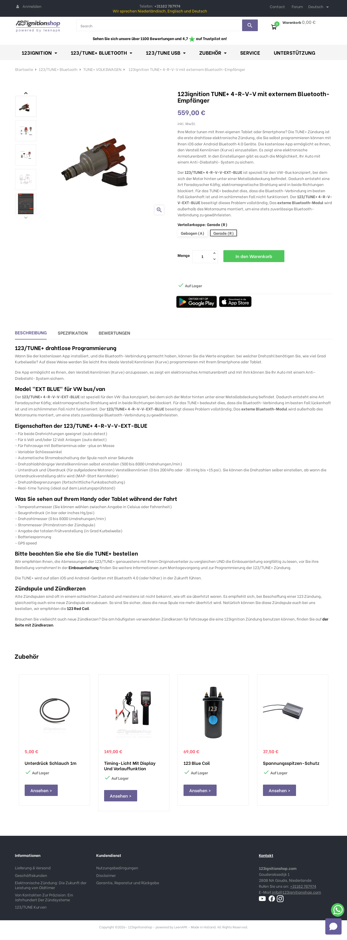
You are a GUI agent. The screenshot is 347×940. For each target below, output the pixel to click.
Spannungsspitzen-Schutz (291, 763)
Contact (277, 6)
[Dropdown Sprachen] (319, 7)
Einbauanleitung (84, 567)
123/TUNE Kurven (31, 907)
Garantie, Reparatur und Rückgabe (127, 882)
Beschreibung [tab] (31, 332)
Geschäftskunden (31, 875)
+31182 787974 (303, 886)
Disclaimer (106, 875)
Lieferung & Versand (33, 867)
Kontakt (266, 855)
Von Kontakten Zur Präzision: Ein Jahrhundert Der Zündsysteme (44, 897)
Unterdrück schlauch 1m (50, 763)
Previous (26, 217)
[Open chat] (333, 926)
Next (26, 93)
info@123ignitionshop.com (296, 892)
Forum (297, 6)
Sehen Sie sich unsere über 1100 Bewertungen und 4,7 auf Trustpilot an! (160, 38)
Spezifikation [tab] (73, 332)
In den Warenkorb (254, 256)
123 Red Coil (78, 608)
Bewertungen (114, 332)
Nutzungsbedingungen (117, 867)
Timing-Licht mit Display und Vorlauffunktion (130, 765)
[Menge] (202, 256)
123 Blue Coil (197, 763)
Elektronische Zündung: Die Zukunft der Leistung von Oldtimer (50, 885)
